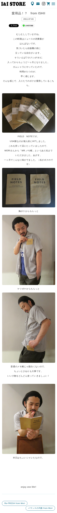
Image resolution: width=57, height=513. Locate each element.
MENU (53, 4)
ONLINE (48, 4)
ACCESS (32, 4)
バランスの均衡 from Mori (40, 508)
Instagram (43, 4)
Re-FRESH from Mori (14, 503)
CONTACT (38, 4)
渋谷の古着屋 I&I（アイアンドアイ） (13, 4)
